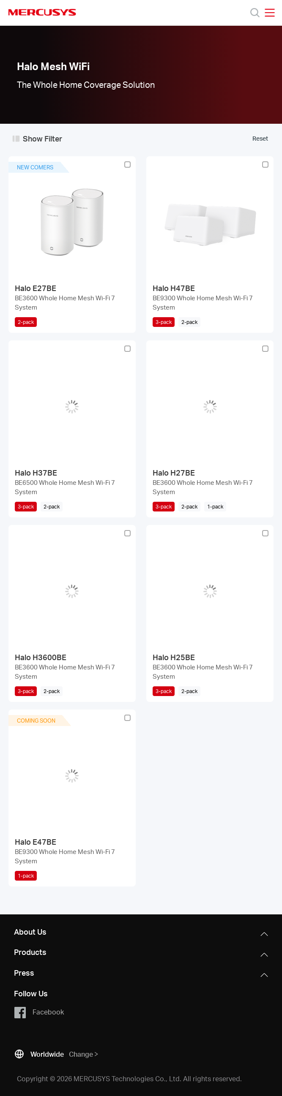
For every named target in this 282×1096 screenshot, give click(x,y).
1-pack (26, 876)
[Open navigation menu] (270, 13)
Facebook (38, 1012)
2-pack (26, 322)
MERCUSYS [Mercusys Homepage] (42, 12)
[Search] (255, 12)
